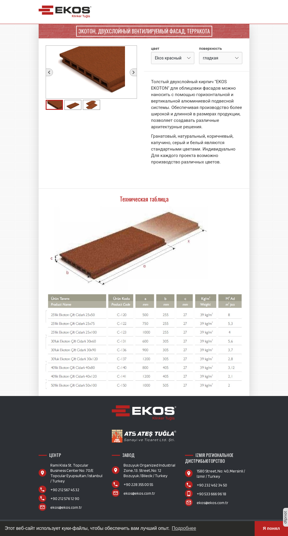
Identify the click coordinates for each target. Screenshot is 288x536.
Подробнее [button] (184, 528)
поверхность (210, 48)
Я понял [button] (271, 528)
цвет (155, 48)
